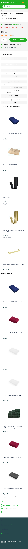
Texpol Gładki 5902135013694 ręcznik (12, 395)
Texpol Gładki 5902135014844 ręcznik (12, 133)
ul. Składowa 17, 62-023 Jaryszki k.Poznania (13, 512)
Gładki (16, 61)
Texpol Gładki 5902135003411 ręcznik (12, 457)
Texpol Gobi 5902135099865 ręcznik (12, 165)
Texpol (16, 58)
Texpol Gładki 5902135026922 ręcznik (12, 333)
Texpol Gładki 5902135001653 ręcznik (12, 364)
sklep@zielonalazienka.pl (10, 509)
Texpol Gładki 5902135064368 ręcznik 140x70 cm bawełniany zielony (12, 427)
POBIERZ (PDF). (18, 100)
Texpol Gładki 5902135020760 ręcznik (12, 488)
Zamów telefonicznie (10, 47)
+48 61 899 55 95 (10, 505)
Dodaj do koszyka (18, 40)
